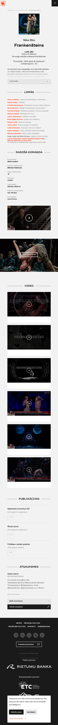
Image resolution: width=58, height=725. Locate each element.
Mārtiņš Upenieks (14, 133)
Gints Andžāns (13, 99)
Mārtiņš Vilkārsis (14, 186)
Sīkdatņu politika (32, 623)
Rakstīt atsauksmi (29, 607)
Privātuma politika (17, 626)
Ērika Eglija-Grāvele (15, 119)
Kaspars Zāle (12, 122)
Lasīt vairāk (29, 81)
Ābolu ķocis (12, 526)
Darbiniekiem (44, 626)
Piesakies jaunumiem (29, 644)
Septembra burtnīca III (18, 508)
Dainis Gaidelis (13, 130)
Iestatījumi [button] (31, 712)
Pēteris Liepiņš (13, 114)
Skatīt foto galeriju (29, 254)
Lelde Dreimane (13, 128)
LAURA (10, 180)
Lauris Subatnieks (14, 116)
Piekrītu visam (16, 712)
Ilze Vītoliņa (12, 193)
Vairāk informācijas (17, 718)
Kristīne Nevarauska (15, 105)
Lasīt (11, 517)
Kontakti (32, 626)
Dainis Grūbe (12, 102)
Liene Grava (12, 199)
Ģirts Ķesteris (12, 108)
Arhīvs (19, 623)
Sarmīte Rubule (13, 111)
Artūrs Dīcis (12, 125)
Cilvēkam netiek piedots (18, 544)
